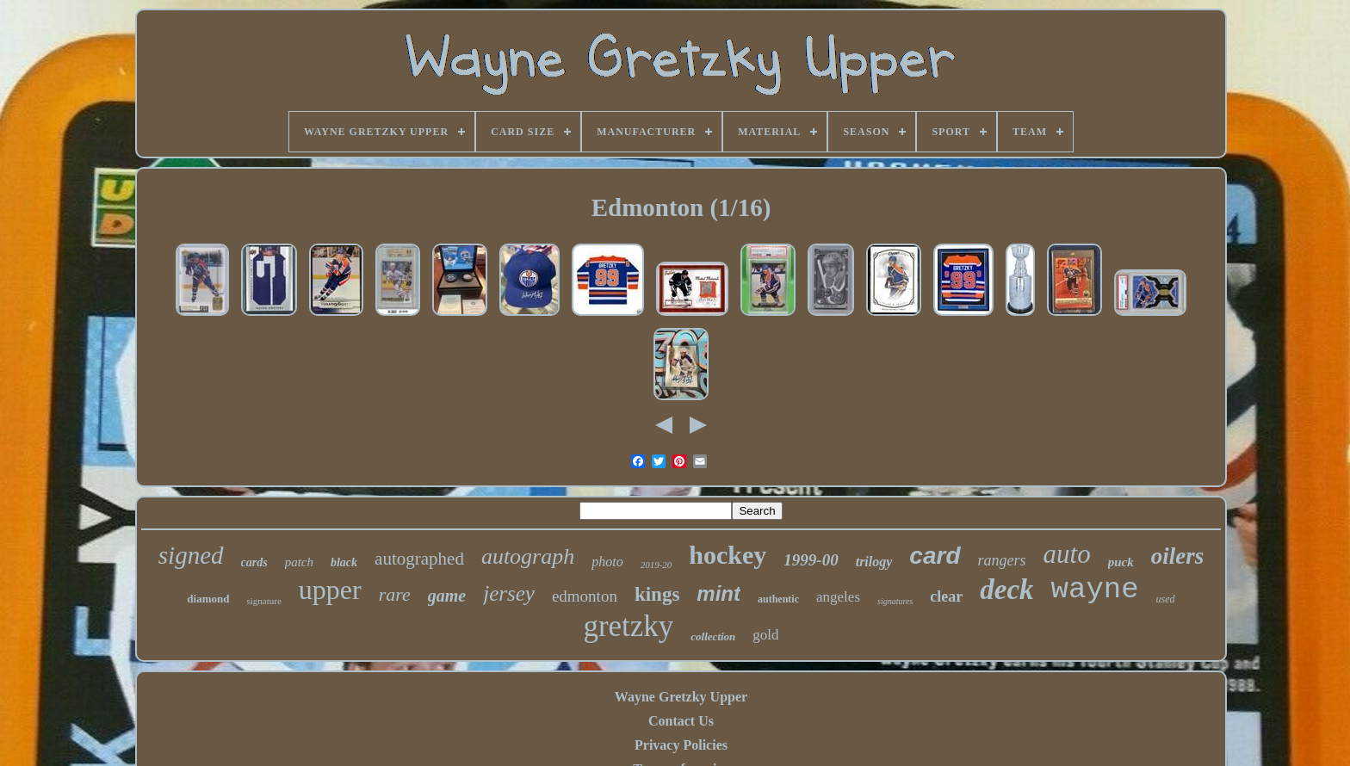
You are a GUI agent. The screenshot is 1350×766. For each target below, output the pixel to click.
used (1165, 599)
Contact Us (681, 720)
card (934, 555)
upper (330, 589)
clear (946, 596)
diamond (208, 598)
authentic (778, 599)
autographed (419, 558)
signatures (895, 601)
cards (254, 562)
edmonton (584, 596)
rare (395, 594)
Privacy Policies (681, 745)
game (447, 595)
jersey (509, 593)
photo (606, 561)
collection (712, 636)
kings (657, 594)
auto (1067, 554)
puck (1121, 562)
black (344, 562)
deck (1006, 589)
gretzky (628, 626)
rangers (1002, 560)
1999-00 (810, 560)
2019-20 (656, 564)
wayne (1095, 589)
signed (191, 555)
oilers (1177, 556)
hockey (727, 555)
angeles (838, 597)
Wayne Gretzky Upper (681, 696)
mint (718, 593)
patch (299, 562)
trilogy (874, 561)
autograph (527, 556)
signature (264, 601)
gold (765, 635)
